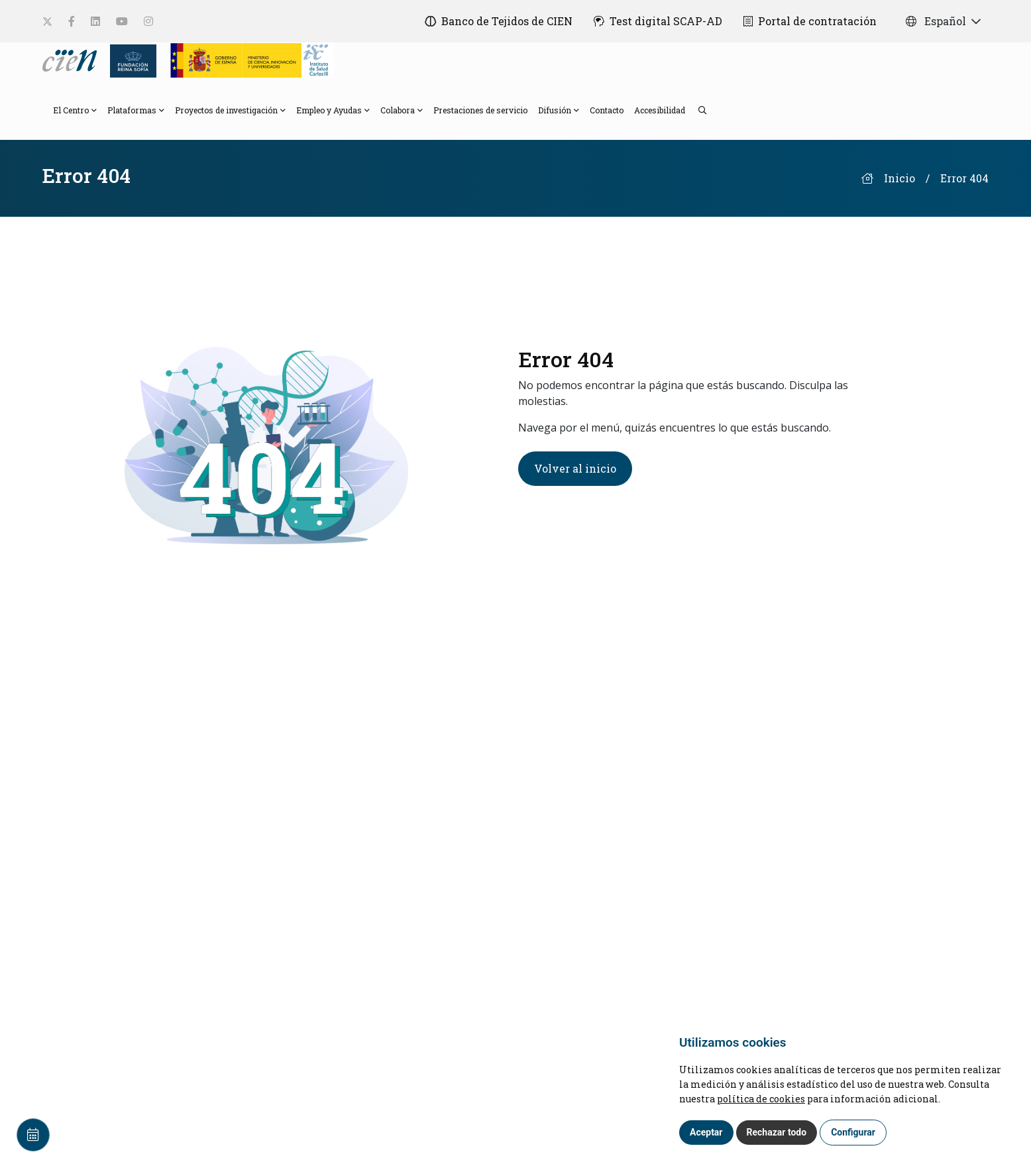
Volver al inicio (575, 468)
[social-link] (47, 22)
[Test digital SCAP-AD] (658, 21)
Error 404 (964, 178)
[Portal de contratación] (810, 21)
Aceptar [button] (706, 1132)
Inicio (899, 178)
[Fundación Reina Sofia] (129, 59)
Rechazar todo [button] (777, 1132)
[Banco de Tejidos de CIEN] (498, 21)
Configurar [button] (853, 1132)
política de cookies (761, 1098)
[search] (695, 109)
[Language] (70, 59)
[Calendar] (33, 1134)
